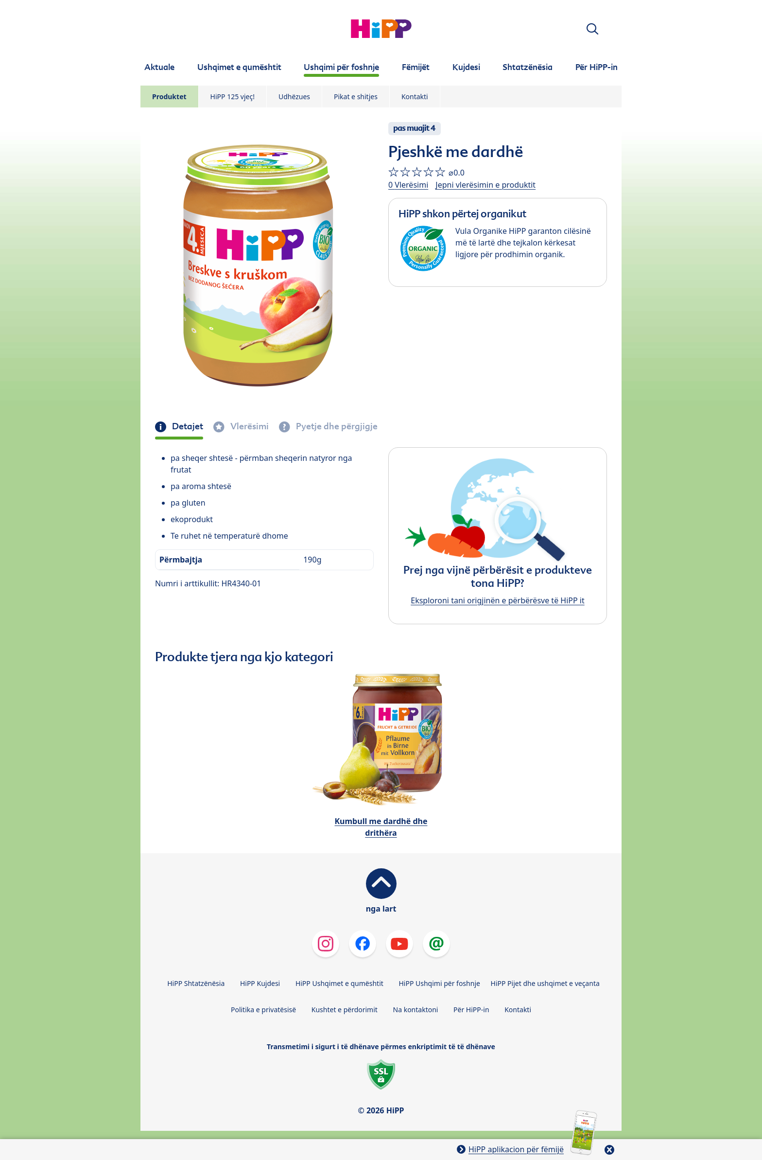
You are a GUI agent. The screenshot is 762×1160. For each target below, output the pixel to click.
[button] (592, 29)
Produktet (169, 96)
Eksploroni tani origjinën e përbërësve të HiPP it (497, 600)
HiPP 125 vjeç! (232, 96)
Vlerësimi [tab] (248, 426)
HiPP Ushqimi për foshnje (439, 983)
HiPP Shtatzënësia (196, 983)
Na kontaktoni (415, 1009)
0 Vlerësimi (408, 184)
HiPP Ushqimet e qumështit (339, 983)
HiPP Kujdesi (260, 983)
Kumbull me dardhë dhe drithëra (381, 827)
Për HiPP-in (471, 1009)
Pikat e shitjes (356, 96)
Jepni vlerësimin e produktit (485, 184)
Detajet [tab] (186, 426)
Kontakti (414, 96)
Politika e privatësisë (263, 1009)
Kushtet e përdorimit (345, 1009)
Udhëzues (294, 96)
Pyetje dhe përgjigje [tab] (336, 426)
